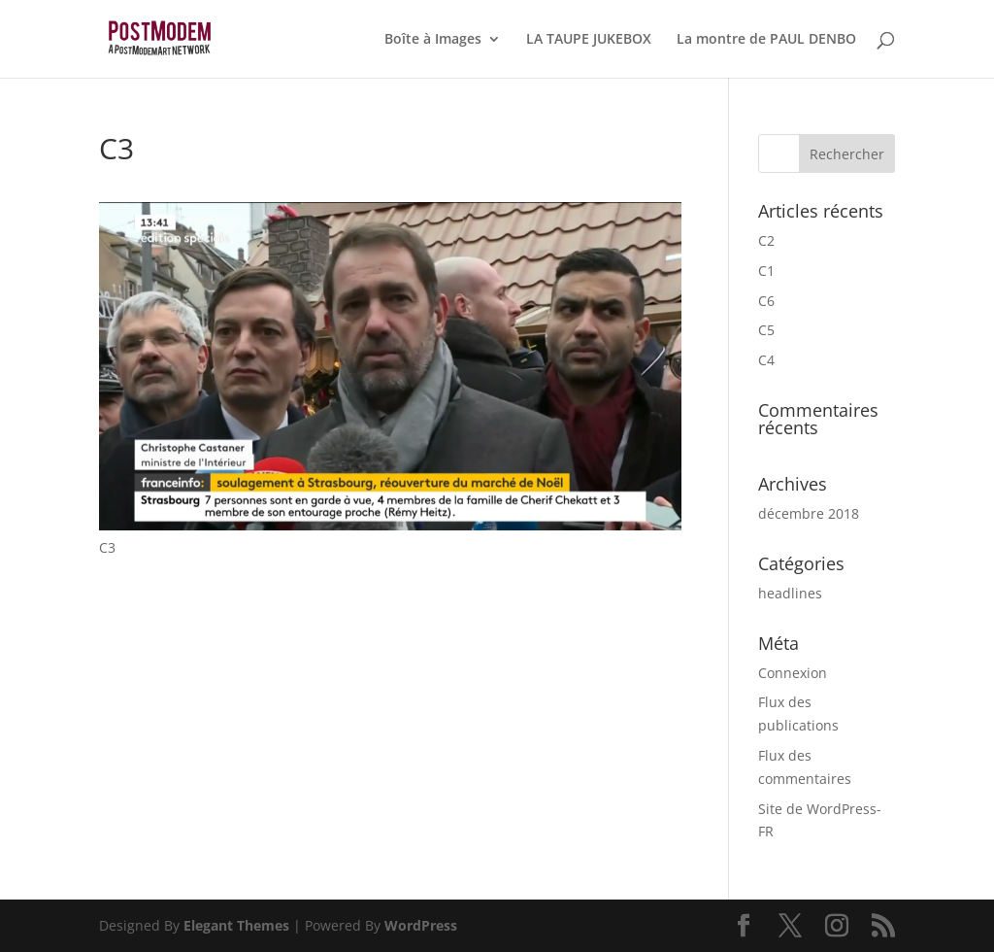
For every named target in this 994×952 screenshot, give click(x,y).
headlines (790, 593)
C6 (766, 300)
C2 (766, 240)
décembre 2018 (808, 513)
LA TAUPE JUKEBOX (588, 40)
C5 (766, 330)
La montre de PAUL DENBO (766, 40)
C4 (766, 360)
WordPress (420, 925)
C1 (766, 270)
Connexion (792, 672)
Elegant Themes (236, 925)
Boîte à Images (432, 40)
